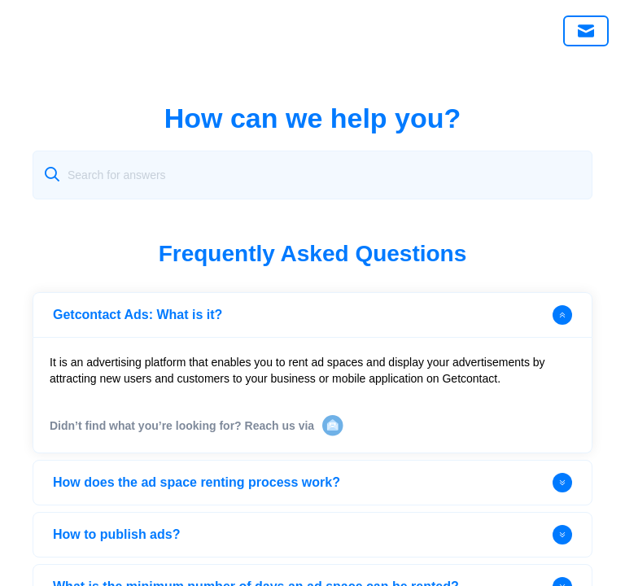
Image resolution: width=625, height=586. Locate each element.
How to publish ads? (312, 534)
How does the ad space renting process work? (312, 482)
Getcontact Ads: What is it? (312, 315)
